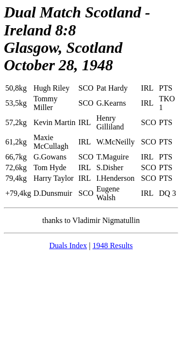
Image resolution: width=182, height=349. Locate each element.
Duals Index (68, 245)
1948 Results (112, 245)
